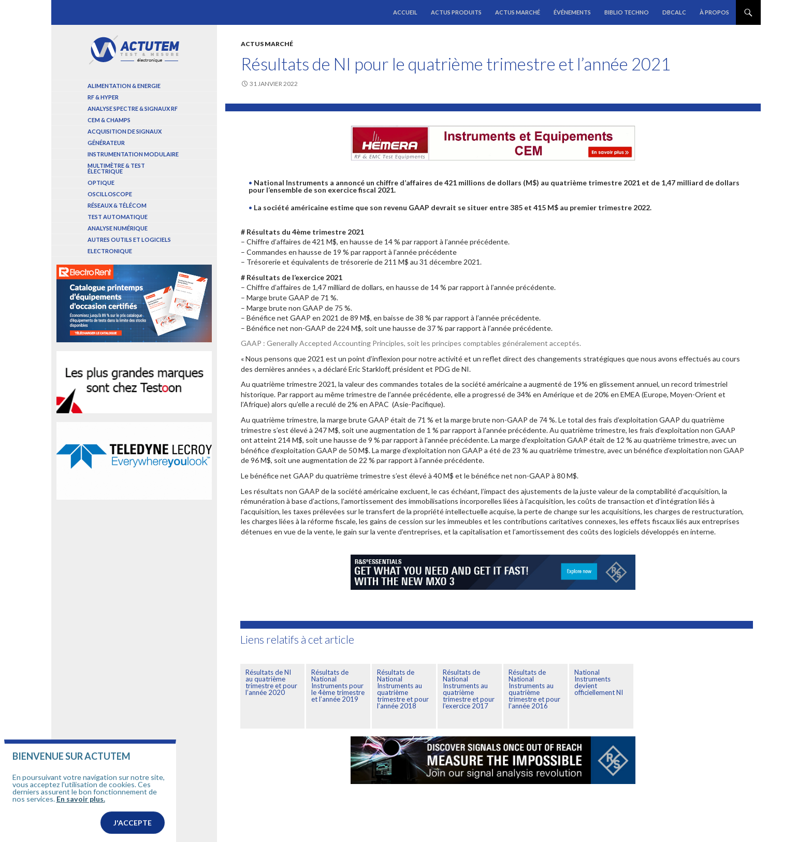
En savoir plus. (80, 814)
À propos (714, 12)
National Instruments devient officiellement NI (598, 682)
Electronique (110, 251)
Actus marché (517, 12)
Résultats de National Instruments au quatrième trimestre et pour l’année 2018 (403, 689)
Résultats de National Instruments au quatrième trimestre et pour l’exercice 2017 (469, 689)
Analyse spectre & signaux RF (133, 108)
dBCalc (674, 12)
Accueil (405, 12)
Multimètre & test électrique (116, 168)
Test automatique (118, 216)
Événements (572, 12)
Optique (101, 182)
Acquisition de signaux (125, 131)
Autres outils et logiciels (129, 239)
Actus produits (456, 12)
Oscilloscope (110, 194)
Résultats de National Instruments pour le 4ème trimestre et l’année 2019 (338, 685)
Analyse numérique (118, 228)
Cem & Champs (109, 120)
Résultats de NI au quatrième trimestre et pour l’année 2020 (271, 682)
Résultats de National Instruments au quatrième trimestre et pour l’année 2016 (534, 689)
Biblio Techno (626, 12)
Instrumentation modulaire (133, 154)
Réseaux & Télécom (117, 205)
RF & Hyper (103, 97)
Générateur (106, 142)
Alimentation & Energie (124, 85)
